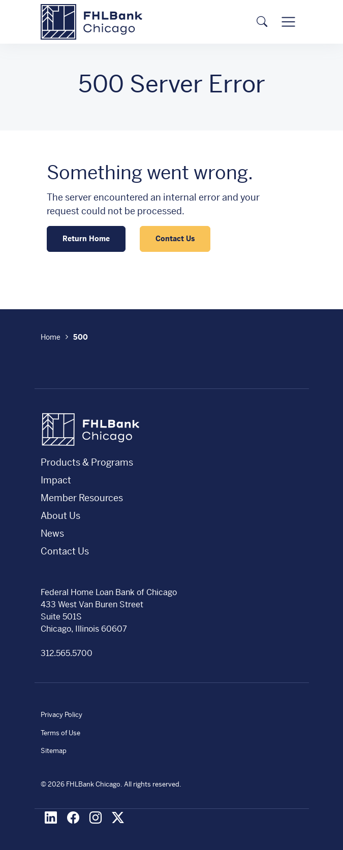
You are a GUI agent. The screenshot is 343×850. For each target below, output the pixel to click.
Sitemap (54, 750)
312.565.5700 (66, 653)
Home (50, 337)
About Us (60, 515)
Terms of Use (60, 733)
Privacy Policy (61, 714)
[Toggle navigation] (288, 22)
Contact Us (175, 238)
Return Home (86, 238)
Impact (56, 480)
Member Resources (82, 498)
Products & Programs (87, 462)
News (52, 533)
